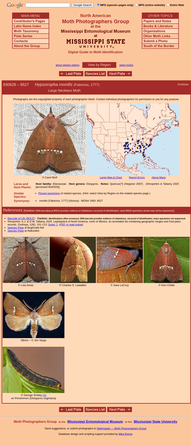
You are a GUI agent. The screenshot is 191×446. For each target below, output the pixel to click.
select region (126, 65)
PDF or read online (71, 224)
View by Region (99, 65)
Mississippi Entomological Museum (95, 421)
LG (44, 395)
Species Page (16, 227)
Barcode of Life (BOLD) (21, 218)
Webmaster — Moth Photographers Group (121, 428)
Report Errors (137, 177)
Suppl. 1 (53, 224)
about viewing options (67, 65)
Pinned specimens (49, 193)
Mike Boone (126, 434)
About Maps (159, 177)
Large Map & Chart (111, 177)
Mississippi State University (155, 421)
